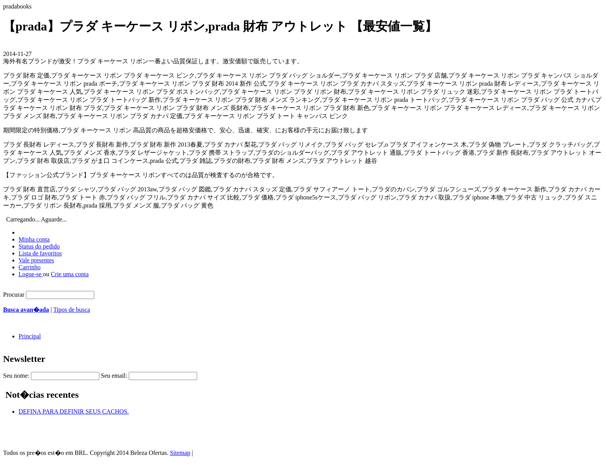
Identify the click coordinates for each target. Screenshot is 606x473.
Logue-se (31, 274)
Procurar (13, 294)
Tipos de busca (71, 309)
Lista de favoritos (40, 253)
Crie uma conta (70, 274)
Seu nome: (16, 375)
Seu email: (114, 375)
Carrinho (30, 267)
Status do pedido (39, 246)
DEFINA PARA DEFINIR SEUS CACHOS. (74, 411)
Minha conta (34, 239)
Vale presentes (36, 260)
